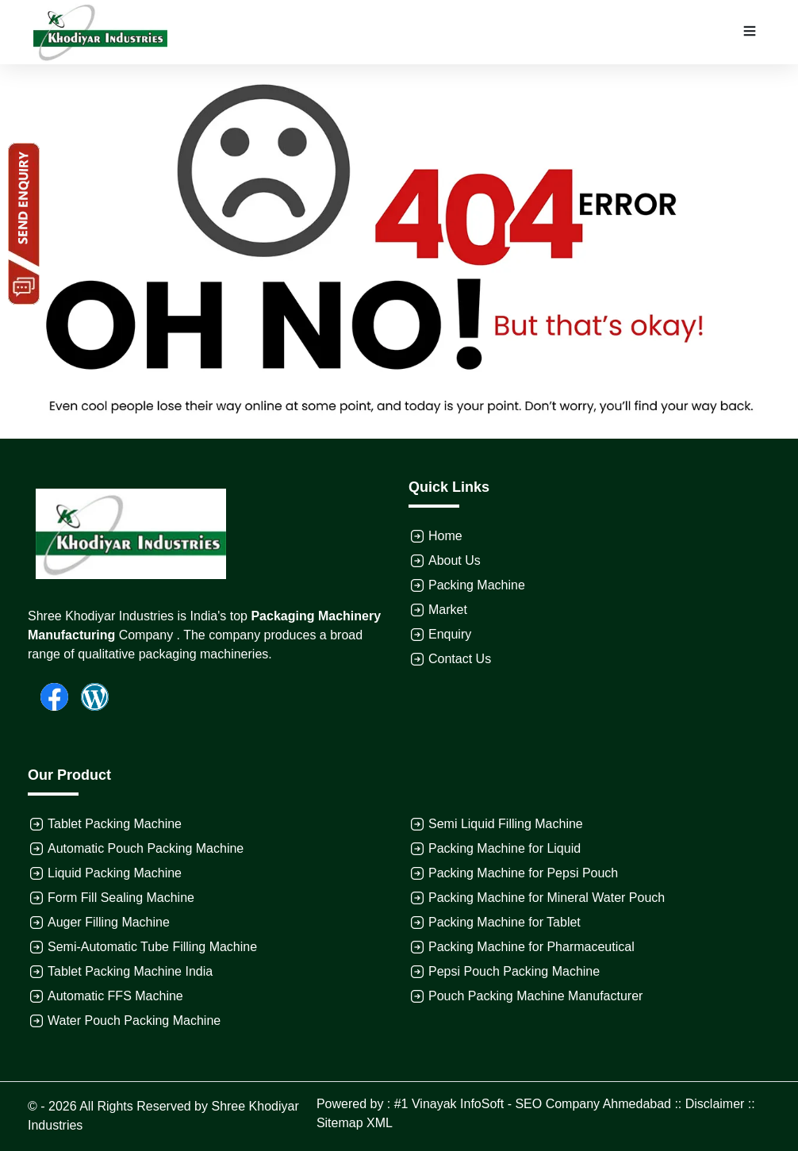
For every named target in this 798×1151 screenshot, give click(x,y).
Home (445, 536)
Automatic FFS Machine (115, 996)
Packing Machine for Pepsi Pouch (523, 873)
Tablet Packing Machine (115, 824)
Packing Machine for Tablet (504, 922)
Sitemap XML (355, 1123)
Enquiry (449, 634)
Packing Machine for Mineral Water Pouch (546, 897)
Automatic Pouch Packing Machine (146, 848)
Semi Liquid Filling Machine (505, 824)
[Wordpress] (88, 695)
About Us (454, 560)
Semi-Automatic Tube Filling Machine (152, 946)
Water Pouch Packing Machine (134, 1020)
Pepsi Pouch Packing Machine (514, 971)
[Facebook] (48, 695)
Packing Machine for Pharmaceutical (531, 946)
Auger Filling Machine (109, 922)
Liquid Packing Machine (115, 873)
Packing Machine (476, 585)
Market (447, 609)
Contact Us (459, 659)
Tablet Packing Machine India (130, 971)
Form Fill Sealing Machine (121, 897)
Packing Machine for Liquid (504, 848)
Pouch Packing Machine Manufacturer (535, 996)
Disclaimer (715, 1104)
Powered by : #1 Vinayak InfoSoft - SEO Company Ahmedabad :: (501, 1104)
